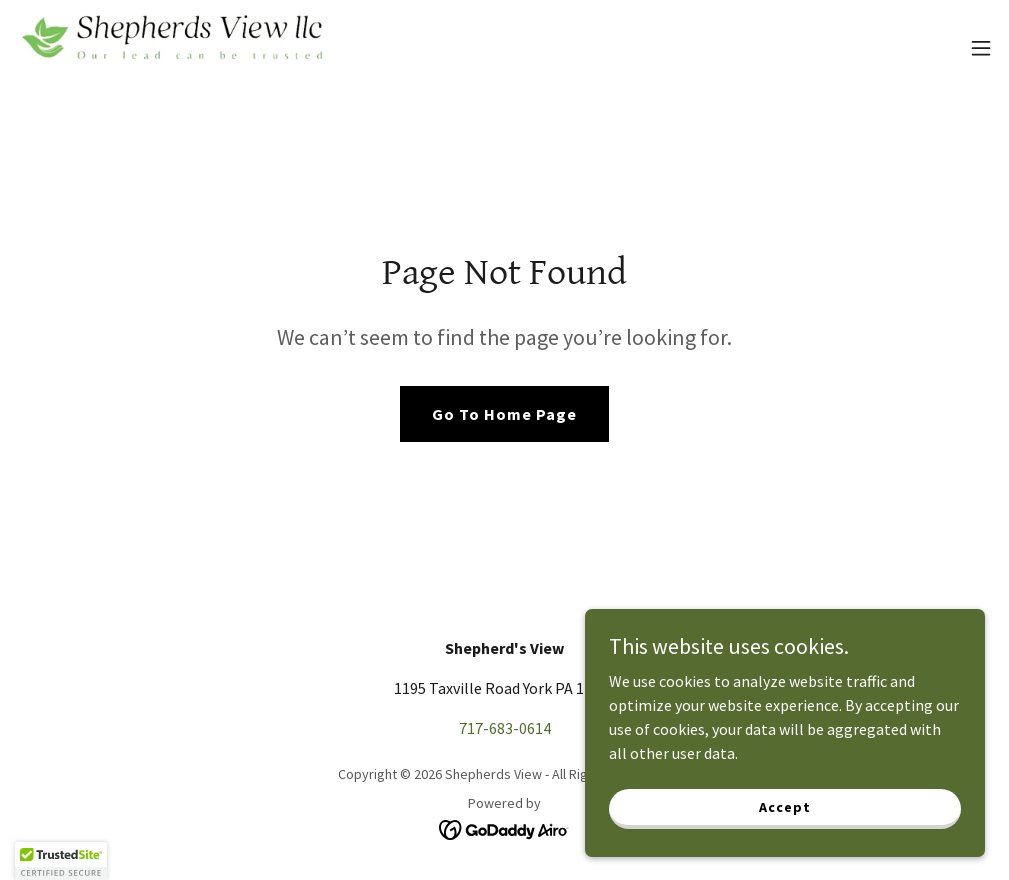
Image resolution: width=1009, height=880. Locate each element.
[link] (176, 48)
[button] (981, 48)
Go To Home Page (504, 414)
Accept (784, 806)
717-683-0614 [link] (505, 728)
